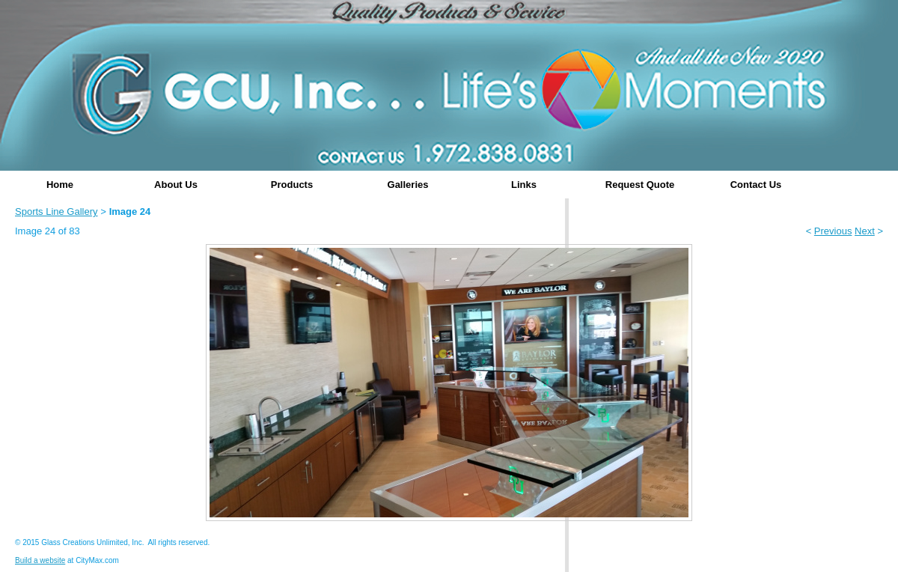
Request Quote (639, 184)
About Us (176, 184)
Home (59, 184)
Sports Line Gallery (56, 211)
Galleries (408, 184)
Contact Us (756, 184)
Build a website (40, 560)
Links (524, 184)
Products (292, 184)
